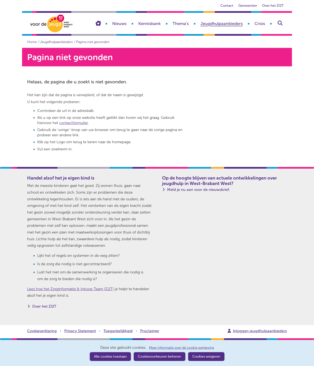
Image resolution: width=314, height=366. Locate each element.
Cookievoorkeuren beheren (159, 356)
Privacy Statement (80, 331)
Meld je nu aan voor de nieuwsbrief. (198, 189)
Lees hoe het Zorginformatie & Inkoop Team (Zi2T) (70, 289)
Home (101, 23)
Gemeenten (247, 6)
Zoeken (280, 23)
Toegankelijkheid (118, 331)
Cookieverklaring (42, 331)
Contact (226, 6)
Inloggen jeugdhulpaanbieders (260, 331)
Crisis (260, 23)
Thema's (181, 23)
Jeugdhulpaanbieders (222, 23)
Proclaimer (149, 331)
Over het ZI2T (273, 6)
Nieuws (119, 23)
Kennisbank (149, 23)
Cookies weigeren (206, 356)
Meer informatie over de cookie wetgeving (181, 348)
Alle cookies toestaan (110, 356)
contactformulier (73, 123)
